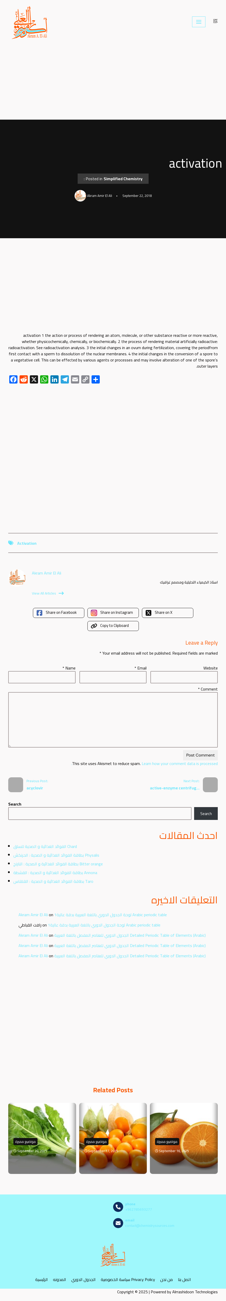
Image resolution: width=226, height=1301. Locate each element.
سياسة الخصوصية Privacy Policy (128, 1279)
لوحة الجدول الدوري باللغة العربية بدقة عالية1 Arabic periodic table (110, 915)
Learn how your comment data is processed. (144, 763)
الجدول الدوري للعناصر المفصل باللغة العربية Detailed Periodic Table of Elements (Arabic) (130, 935)
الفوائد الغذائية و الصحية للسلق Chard (45, 846)
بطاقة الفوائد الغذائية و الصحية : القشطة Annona (55, 872)
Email (140, 668)
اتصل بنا (184, 1279)
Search (14, 804)
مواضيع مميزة (25, 1142)
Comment (208, 689)
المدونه (59, 1279)
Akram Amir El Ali (33, 915)
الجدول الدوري (83, 1279)
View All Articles (48, 593)
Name (69, 668)
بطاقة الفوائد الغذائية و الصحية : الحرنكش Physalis (56, 855)
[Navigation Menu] (198, 21)
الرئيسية (41, 1279)
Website (210, 668)
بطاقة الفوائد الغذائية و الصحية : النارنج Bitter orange (58, 864)
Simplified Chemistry (123, 179)
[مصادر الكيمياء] (30, 22)
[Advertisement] (113, 82)
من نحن (166, 1279)
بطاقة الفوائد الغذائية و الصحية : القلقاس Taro (53, 881)
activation (27, 543)
